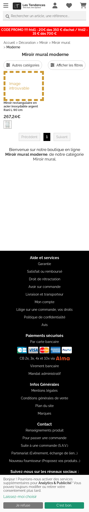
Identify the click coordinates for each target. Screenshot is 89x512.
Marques (44, 413)
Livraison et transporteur (44, 294)
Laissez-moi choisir (20, 496)
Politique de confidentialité (44, 317)
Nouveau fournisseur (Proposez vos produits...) (44, 461)
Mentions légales (44, 390)
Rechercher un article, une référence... (40, 16)
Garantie (44, 264)
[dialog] (44, 493)
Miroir (43, 43)
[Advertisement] (44, 206)
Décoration (27, 43)
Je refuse (23, 505)
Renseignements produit (45, 430)
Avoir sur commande (44, 287)
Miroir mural (61, 43)
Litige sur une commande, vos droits (44, 309)
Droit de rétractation (44, 279)
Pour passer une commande (44, 438)
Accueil (9, 43)
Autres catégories (22, 65)
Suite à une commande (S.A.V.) (44, 445)
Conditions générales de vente (44, 398)
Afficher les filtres (67, 65)
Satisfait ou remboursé (44, 271)
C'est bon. (64, 505)
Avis (45, 325)
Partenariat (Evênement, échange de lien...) (44, 453)
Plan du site (44, 406)
